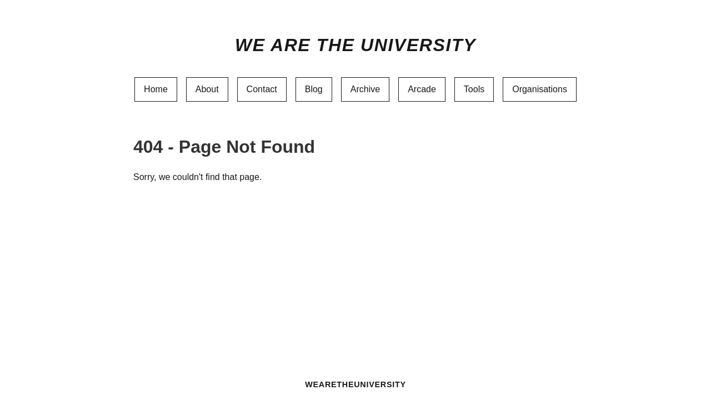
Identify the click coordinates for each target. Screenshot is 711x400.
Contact (262, 89)
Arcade (422, 89)
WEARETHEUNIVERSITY (355, 384)
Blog (314, 89)
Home (156, 89)
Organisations (539, 89)
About (207, 89)
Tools (474, 89)
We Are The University (355, 45)
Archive (365, 89)
